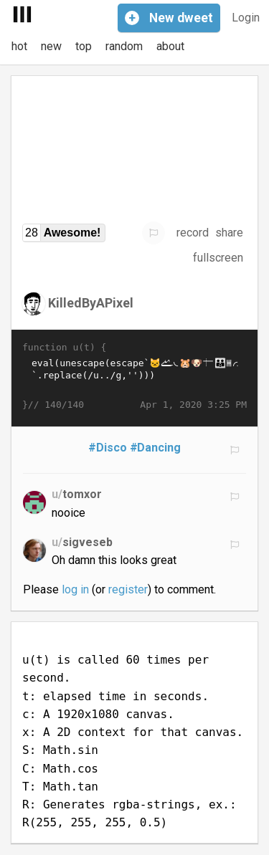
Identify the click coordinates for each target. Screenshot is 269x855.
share (229, 232)
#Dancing (155, 447)
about (170, 46)
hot (19, 46)
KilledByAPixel (90, 302)
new (51, 46)
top (83, 46)
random (124, 46)
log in (75, 589)
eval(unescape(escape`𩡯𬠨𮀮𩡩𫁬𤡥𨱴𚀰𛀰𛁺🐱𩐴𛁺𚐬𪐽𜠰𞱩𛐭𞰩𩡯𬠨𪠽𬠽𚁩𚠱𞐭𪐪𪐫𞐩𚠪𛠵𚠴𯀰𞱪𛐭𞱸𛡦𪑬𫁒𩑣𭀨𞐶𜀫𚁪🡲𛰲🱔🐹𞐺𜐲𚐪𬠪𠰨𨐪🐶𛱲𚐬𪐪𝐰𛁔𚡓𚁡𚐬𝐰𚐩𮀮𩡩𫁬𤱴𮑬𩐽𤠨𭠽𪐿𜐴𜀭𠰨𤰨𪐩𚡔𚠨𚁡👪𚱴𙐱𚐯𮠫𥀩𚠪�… (134, 376)
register (128, 589)
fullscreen (218, 257)
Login (246, 17)
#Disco (107, 447)
